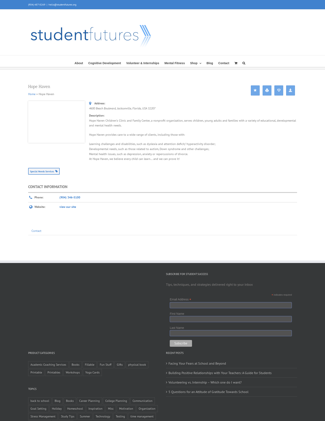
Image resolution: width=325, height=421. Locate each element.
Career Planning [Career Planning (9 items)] (89, 401)
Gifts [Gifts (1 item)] (120, 365)
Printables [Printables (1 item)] (53, 372)
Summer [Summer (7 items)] (85, 416)
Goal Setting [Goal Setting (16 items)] (38, 408)
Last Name (177, 327)
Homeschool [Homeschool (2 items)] (75, 408)
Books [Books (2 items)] (70, 401)
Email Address (180, 299)
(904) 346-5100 (69, 197)
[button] (243, 62)
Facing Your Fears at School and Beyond (197, 363)
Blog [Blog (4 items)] (58, 401)
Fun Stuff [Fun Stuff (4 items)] (105, 365)
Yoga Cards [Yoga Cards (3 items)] (92, 372)
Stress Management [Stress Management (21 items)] (42, 416)
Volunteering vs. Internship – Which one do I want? (205, 382)
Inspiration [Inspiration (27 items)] (95, 408)
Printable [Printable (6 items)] (36, 372)
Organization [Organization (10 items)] (147, 408)
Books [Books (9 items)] (75, 365)
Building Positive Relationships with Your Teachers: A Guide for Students (220, 373)
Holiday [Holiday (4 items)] (57, 408)
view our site (67, 207)
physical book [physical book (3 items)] (137, 365)
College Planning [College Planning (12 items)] (116, 401)
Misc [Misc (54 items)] (111, 408)
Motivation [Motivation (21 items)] (126, 408)
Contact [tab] (36, 231)
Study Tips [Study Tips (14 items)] (67, 416)
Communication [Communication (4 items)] (143, 401)
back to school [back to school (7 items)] (39, 401)
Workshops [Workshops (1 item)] (73, 372)
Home (32, 94)
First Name (177, 313)
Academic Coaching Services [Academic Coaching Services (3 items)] (48, 365)
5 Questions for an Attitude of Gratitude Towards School (208, 392)
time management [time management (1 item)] (142, 416)
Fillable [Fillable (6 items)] (89, 365)
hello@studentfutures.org (62, 4)
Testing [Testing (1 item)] (120, 416)
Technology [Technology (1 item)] (103, 416)
